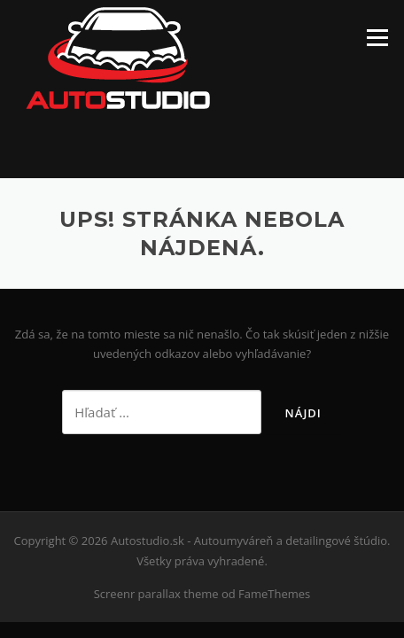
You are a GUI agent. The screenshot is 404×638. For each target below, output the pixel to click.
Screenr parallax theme (156, 594)
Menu (376, 37)
